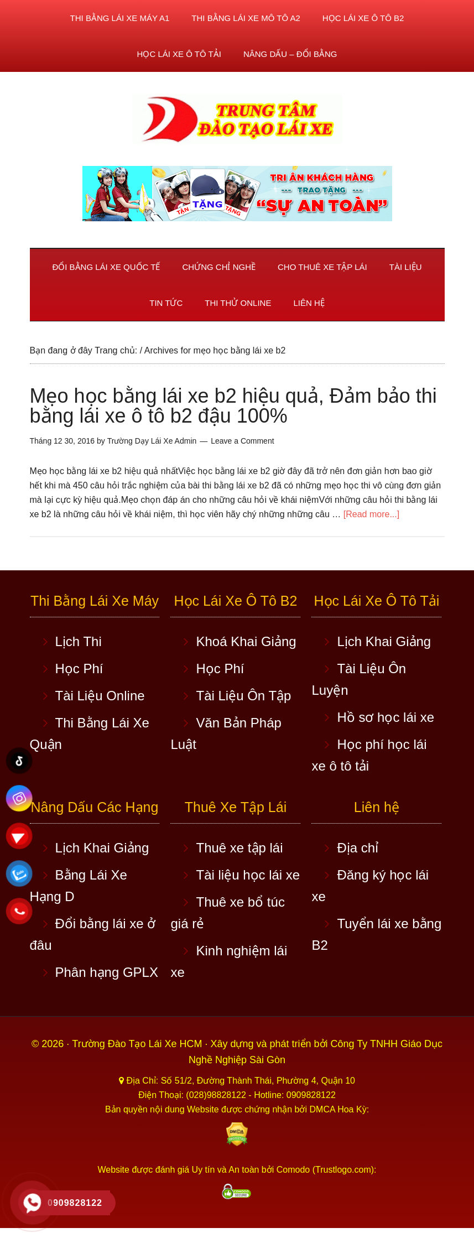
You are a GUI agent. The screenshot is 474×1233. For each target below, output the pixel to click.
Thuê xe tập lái (239, 847)
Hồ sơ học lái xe (385, 717)
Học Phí (79, 668)
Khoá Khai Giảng (246, 641)
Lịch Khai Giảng (384, 641)
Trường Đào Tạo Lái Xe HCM (138, 1043)
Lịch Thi (78, 641)
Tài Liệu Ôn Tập (243, 695)
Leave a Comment (242, 440)
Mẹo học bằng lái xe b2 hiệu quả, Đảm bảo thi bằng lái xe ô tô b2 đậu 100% (233, 405)
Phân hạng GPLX (106, 972)
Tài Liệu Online (100, 695)
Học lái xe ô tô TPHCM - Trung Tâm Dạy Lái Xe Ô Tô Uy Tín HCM (237, 119)
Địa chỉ (357, 847)
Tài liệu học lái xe (248, 874)
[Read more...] (371, 514)
